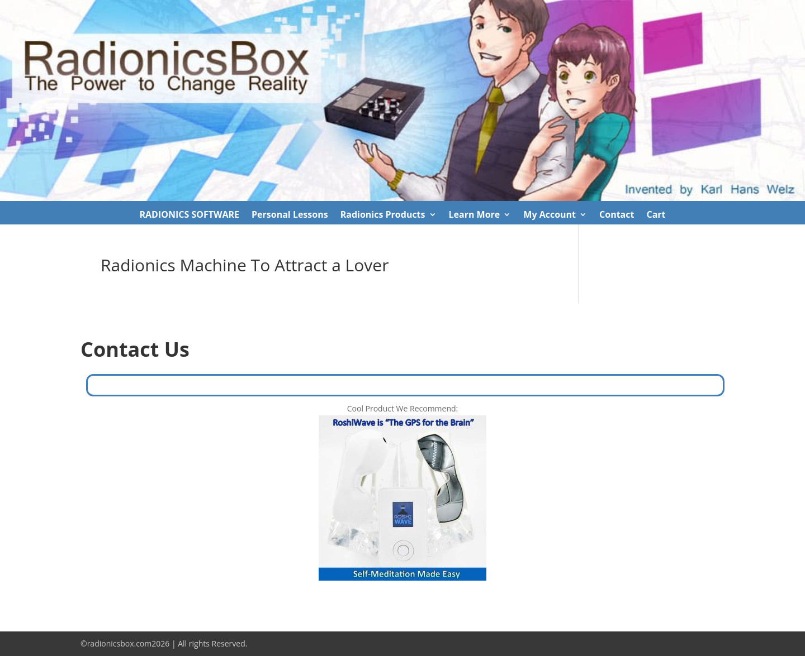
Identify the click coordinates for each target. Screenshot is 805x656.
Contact (616, 215)
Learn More (474, 215)
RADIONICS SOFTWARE (189, 215)
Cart (655, 215)
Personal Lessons (290, 215)
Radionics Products (382, 215)
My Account (549, 215)
